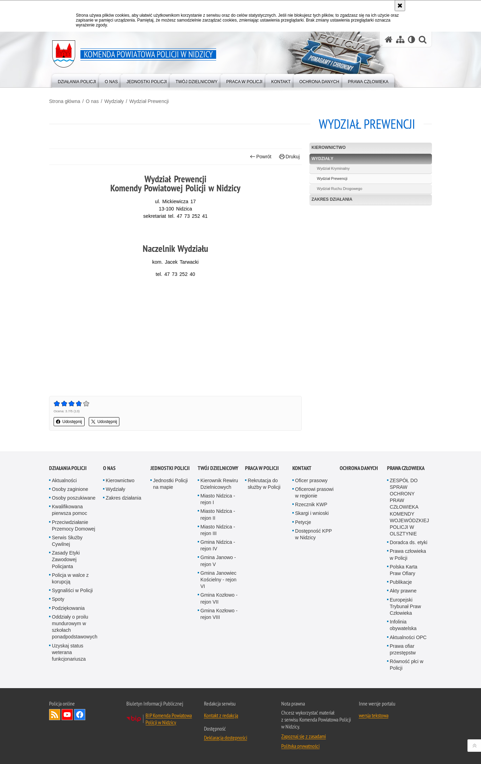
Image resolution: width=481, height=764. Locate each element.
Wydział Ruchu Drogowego (339, 188)
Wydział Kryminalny (333, 168)
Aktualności (64, 480)
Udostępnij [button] (69, 421)
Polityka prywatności (300, 745)
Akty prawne (403, 591)
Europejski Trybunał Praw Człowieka (405, 606)
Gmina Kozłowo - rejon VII (219, 598)
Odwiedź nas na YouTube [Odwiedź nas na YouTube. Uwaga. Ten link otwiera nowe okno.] (67, 714)
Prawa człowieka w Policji (408, 554)
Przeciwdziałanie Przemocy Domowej (73, 525)
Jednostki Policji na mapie (170, 484)
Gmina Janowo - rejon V (218, 561)
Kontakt (302, 468)
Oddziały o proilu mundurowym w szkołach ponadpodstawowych (74, 627)
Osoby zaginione (70, 489)
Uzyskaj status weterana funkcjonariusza (69, 652)
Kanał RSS (54, 714)
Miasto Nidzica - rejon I (217, 499)
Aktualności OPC (408, 637)
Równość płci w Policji (406, 665)
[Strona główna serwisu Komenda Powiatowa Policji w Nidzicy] (389, 39)
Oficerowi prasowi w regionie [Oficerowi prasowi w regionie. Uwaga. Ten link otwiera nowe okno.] (314, 492)
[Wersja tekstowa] (411, 39)
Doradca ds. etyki (408, 542)
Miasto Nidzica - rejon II (217, 514)
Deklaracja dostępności (225, 737)
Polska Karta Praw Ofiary (403, 570)
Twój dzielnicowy (218, 468)
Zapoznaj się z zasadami (303, 736)
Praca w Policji (262, 468)
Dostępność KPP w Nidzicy (313, 534)
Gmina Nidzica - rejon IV (217, 545)
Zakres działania (332, 199)
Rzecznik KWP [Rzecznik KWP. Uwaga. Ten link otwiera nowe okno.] (311, 504)
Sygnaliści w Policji (72, 590)
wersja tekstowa (373, 715)
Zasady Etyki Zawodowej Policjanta (66, 559)
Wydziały (114, 101)
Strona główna (64, 101)
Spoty (58, 599)
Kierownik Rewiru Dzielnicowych (219, 484)
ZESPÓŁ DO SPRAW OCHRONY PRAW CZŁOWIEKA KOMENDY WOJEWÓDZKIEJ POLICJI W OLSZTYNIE (409, 507)
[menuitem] (77, 80)
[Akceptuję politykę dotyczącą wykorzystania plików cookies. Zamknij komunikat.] (400, 5)
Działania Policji (68, 468)
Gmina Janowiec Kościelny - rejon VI (218, 579)
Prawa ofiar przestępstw (403, 649)
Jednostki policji (170, 468)
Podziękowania (68, 608)
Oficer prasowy (311, 480)
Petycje (303, 522)
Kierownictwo (329, 147)
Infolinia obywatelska (403, 625)
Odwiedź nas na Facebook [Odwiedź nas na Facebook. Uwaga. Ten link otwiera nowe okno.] (79, 714)
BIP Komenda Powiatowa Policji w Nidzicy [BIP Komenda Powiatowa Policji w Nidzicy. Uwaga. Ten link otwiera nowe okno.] (168, 719)
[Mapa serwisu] (400, 39)
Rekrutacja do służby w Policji (264, 484)
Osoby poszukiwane (73, 498)
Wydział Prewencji (148, 101)
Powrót (260, 157)
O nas (92, 101)
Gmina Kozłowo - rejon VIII (219, 614)
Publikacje (401, 582)
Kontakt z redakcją (221, 715)
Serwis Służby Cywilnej (67, 541)
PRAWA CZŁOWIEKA (406, 468)
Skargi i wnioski (312, 513)
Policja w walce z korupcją (70, 578)
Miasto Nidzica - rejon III (217, 530)
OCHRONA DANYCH (359, 468)
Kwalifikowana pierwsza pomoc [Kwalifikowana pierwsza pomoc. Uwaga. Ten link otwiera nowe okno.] (69, 510)
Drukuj (289, 157)
